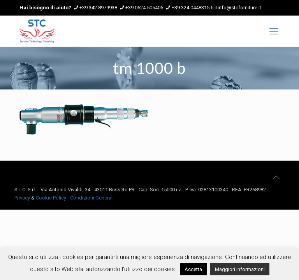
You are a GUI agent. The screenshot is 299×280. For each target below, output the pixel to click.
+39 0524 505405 (144, 7)
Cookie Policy (51, 198)
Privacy (22, 198)
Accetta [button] (193, 269)
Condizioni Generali (92, 198)
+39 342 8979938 (98, 7)
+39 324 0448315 (190, 7)
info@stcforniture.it (239, 7)
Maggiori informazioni (240, 269)
